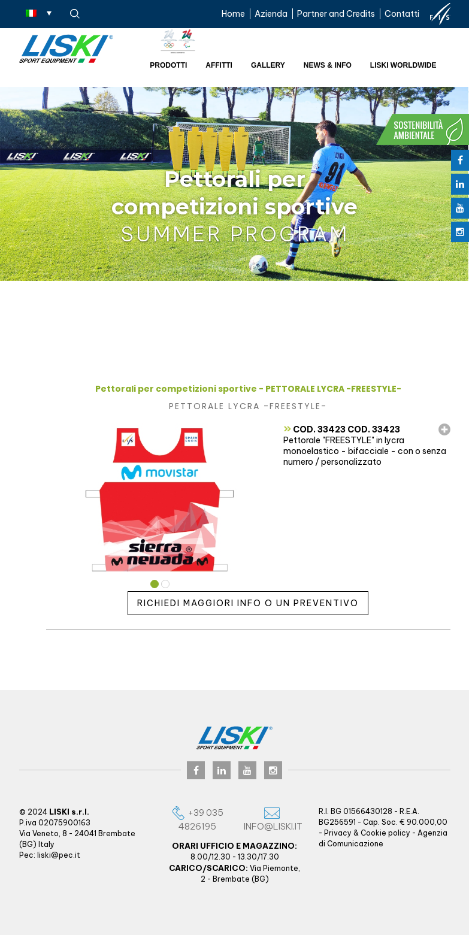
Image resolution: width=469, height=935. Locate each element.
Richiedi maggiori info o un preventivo (248, 603)
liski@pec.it (58, 855)
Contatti (402, 13)
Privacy (338, 832)
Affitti (218, 65)
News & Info (328, 65)
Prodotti (168, 65)
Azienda (271, 13)
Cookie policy (385, 832)
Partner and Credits (336, 13)
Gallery (268, 65)
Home (233, 13)
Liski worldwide (403, 65)
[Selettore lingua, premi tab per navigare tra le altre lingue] (38, 12)
